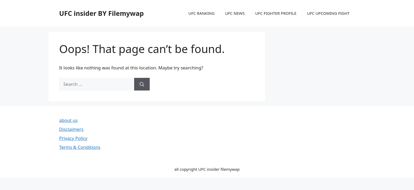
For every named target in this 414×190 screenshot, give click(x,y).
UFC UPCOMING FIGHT (328, 13)
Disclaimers (71, 129)
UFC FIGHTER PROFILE (276, 13)
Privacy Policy (73, 138)
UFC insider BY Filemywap (101, 13)
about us (68, 120)
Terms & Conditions (79, 147)
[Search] (142, 84)
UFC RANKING (201, 13)
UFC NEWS (235, 13)
